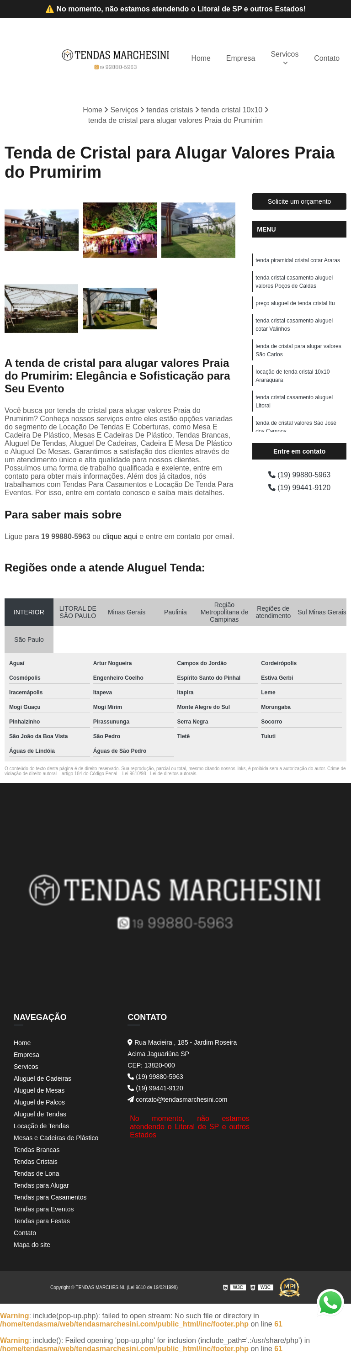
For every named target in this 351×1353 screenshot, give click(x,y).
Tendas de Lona (36, 1173)
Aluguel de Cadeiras (42, 1078)
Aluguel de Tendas (40, 1114)
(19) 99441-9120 (299, 487)
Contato (327, 58)
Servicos (284, 54)
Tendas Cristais (36, 1161)
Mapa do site (32, 1244)
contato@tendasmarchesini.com (177, 1099)
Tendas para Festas (42, 1221)
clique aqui (120, 536)
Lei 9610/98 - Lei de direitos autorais (159, 773)
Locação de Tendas (41, 1126)
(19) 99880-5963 (299, 474)
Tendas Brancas (36, 1149)
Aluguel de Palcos (39, 1102)
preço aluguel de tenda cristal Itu (295, 303)
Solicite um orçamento (299, 201)
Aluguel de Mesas (39, 1090)
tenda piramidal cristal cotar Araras (297, 260)
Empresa (240, 58)
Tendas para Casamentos (50, 1197)
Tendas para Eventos (44, 1209)
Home (200, 58)
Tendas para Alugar (41, 1185)
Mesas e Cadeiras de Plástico (56, 1138)
